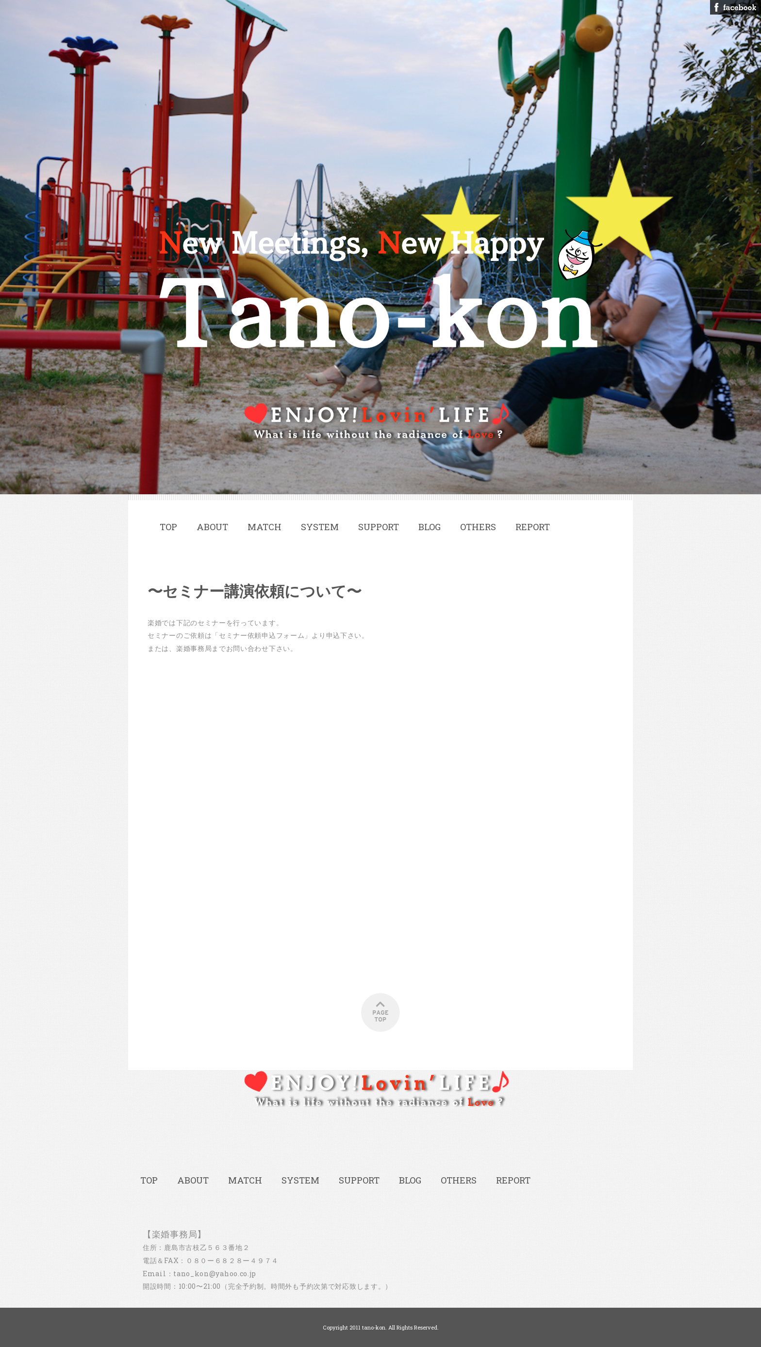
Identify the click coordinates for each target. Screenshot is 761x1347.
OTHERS (478, 527)
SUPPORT (378, 527)
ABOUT (212, 527)
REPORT (532, 527)
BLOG (429, 527)
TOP (168, 527)
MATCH (264, 527)
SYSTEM (320, 527)
